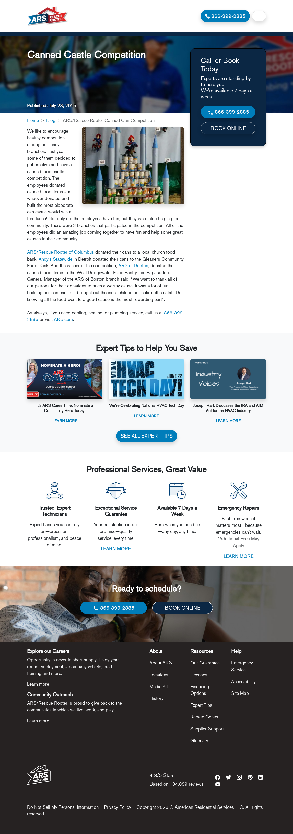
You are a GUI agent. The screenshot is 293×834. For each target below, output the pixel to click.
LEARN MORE (116, 548)
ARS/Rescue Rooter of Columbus (60, 252)
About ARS (160, 662)
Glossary (199, 740)
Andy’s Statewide (55, 259)
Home (33, 120)
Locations (158, 674)
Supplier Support (207, 729)
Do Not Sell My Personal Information (63, 807)
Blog (50, 120)
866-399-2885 (228, 112)
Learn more (38, 684)
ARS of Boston (133, 265)
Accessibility (243, 681)
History (156, 698)
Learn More (64, 420)
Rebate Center (204, 717)
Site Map (240, 693)
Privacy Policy (117, 807)
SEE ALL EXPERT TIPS (147, 436)
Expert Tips (201, 705)
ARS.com (63, 319)
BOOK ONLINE (228, 128)
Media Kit (158, 686)
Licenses (198, 674)
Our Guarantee (205, 662)
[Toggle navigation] (259, 16)
